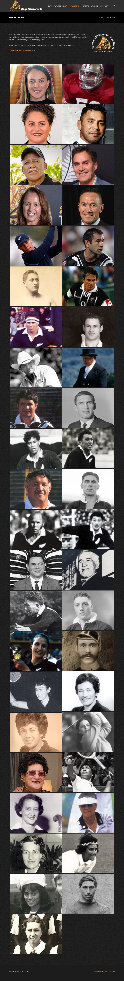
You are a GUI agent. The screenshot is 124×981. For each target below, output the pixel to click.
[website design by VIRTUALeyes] (104, 971)
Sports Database (90, 6)
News (49, 6)
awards (57, 6)
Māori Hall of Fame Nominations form (22, 51)
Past (65, 6)
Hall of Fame (75, 6)
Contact (104, 6)
